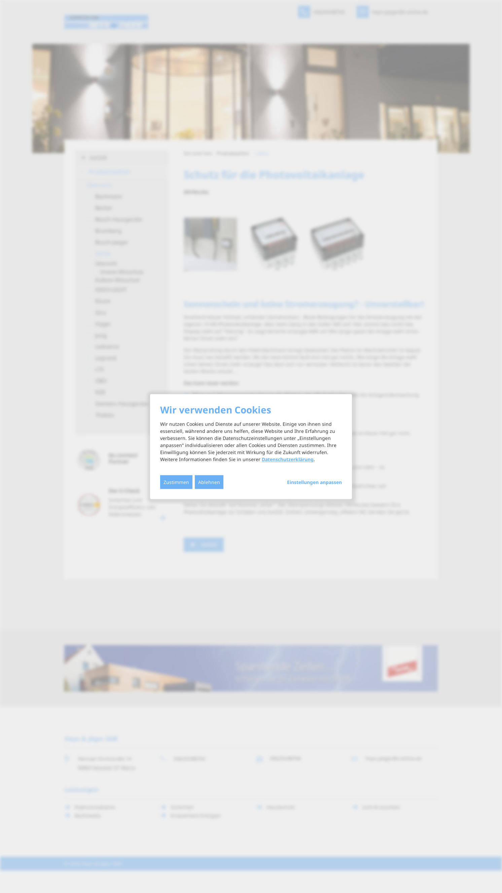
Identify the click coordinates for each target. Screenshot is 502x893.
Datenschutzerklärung (288, 459)
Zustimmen (176, 482)
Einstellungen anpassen (314, 482)
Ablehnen (209, 482)
